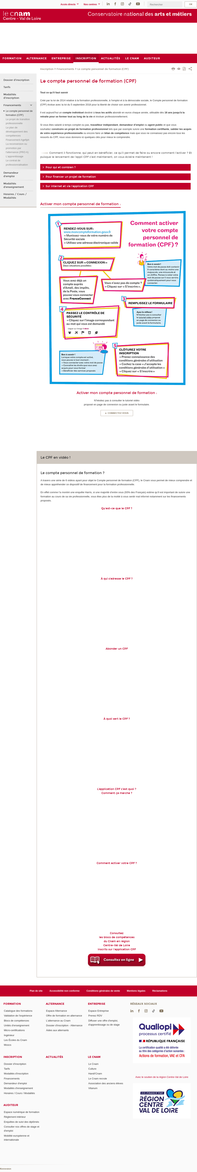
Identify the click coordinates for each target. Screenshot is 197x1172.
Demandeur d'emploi (10, 174)
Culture (92, 1068)
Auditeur (10, 1105)
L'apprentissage (14, 156)
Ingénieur (9, 1035)
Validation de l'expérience (18, 1015)
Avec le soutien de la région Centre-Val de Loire (161, 1077)
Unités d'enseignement (16, 1025)
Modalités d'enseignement (13, 185)
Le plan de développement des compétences (17, 131)
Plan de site (36, 991)
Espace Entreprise (98, 1010)
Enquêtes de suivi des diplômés (21, 1121)
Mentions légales (136, 991)
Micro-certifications (14, 1030)
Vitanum (92, 1088)
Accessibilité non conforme (64, 991)
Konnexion (5, 1169)
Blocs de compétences (16, 1020)
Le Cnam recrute (97, 1078)
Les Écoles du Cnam (15, 1040)
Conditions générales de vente (103, 991)
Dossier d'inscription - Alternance (64, 1025)
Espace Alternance (56, 1010)
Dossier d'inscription (16, 80)
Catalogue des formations (18, 1010)
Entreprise (96, 1004)
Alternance (55, 1004)
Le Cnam (94, 1057)
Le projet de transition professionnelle (18, 121)
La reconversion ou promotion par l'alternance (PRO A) (17, 148)
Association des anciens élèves (105, 1083)
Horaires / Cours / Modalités (15, 196)
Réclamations (159, 991)
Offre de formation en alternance (64, 1015)
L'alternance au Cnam (58, 1020)
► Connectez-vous (117, 413)
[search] (164, 4)
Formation (12, 1004)
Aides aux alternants (57, 1030)
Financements (65, 69)
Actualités (54, 1057)
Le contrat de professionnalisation (17, 162)
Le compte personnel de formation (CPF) (103, 69)
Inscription (46, 69)
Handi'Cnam (95, 1073)
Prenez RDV (95, 1015)
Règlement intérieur (15, 1116)
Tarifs (6, 87)
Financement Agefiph (17, 139)
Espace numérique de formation (21, 1112)
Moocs (7, 1044)
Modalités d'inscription (11, 96)
